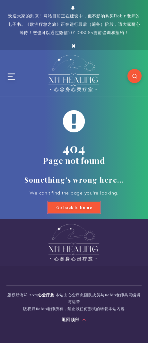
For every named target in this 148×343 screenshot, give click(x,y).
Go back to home (74, 207)
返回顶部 (74, 320)
